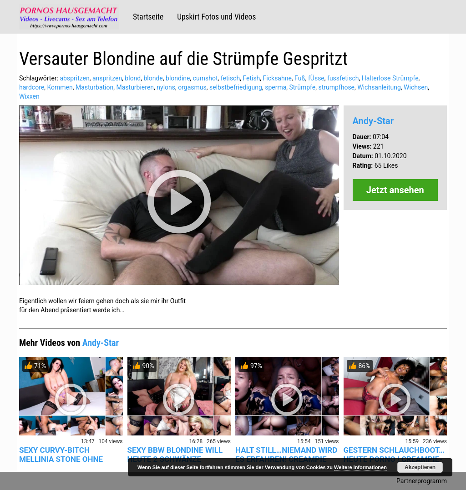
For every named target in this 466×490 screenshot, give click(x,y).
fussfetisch (343, 78)
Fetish (251, 78)
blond (133, 78)
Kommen (59, 87)
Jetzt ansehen (395, 190)
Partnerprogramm (421, 481)
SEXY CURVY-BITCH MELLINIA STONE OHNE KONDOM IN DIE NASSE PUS (68, 459)
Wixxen (29, 96)
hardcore (31, 87)
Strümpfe (302, 87)
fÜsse (316, 78)
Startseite (148, 16)
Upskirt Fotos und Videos (216, 16)
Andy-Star (373, 120)
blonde (152, 78)
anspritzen (107, 78)
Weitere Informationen (360, 467)
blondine (178, 78)
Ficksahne (277, 78)
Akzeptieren (420, 467)
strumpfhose (336, 87)
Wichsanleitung (379, 87)
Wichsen (416, 87)
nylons (166, 87)
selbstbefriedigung (235, 87)
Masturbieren (135, 87)
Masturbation (94, 87)
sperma (275, 87)
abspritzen (74, 78)
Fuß (299, 78)
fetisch (230, 78)
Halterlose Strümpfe (390, 78)
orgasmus (192, 87)
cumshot (205, 78)
